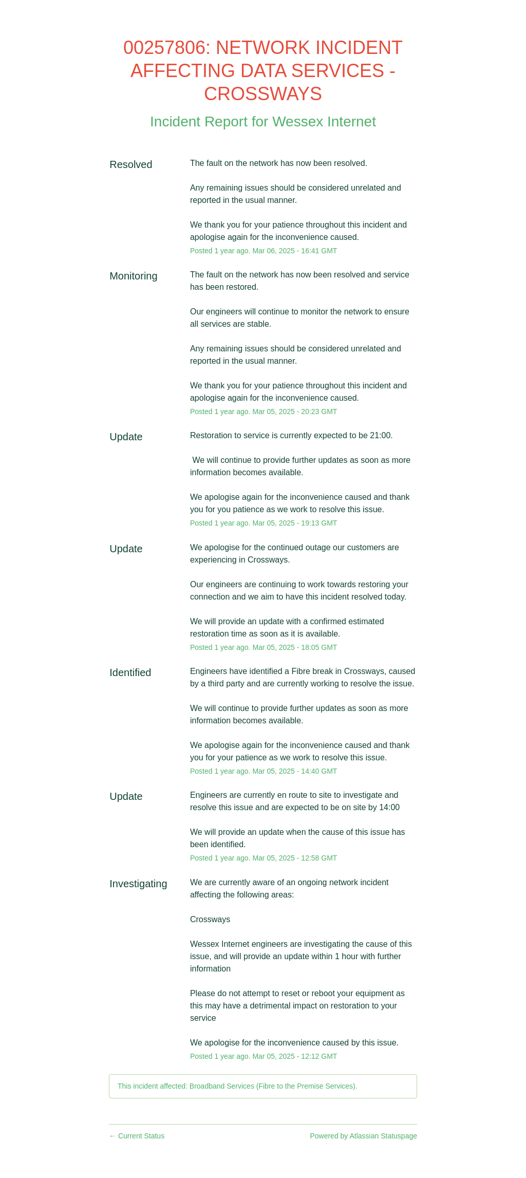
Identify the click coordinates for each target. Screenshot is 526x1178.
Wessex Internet (324, 121)
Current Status (136, 1136)
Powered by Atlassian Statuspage (363, 1136)
